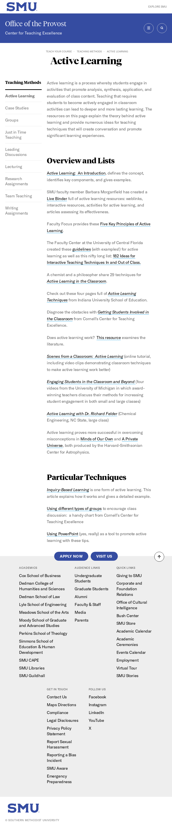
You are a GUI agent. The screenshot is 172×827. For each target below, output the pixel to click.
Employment (127, 660)
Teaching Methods (89, 51)
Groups (11, 120)
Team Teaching (18, 195)
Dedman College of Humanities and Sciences (41, 586)
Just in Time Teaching (15, 135)
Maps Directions (61, 704)
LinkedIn (96, 712)
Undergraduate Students (88, 578)
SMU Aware (57, 768)
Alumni (81, 596)
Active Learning (19, 95)
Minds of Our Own (96, 438)
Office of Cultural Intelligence (131, 605)
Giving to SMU (129, 575)
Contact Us (57, 696)
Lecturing (13, 166)
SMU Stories (127, 675)
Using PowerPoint (62, 533)
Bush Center (127, 615)
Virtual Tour (126, 668)
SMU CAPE (29, 660)
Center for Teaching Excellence (33, 33)
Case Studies (16, 108)
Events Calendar (131, 652)
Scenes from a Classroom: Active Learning (85, 356)
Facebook (97, 696)
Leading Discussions (16, 152)
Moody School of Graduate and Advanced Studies (42, 623)
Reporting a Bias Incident (61, 757)
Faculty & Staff (88, 604)
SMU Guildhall (32, 675)
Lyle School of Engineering (42, 604)
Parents (81, 620)
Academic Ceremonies (127, 641)
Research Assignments (16, 181)
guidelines (81, 249)
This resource (109, 337)
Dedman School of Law (39, 596)
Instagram (97, 704)
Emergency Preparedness (59, 779)
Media (80, 612)
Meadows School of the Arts (44, 612)
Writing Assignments (16, 210)
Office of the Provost (35, 23)
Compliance (57, 712)
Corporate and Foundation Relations (129, 589)
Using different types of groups (74, 508)
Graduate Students (91, 588)
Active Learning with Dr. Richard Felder (82, 413)
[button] (159, 557)
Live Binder (57, 198)
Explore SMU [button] (157, 6)
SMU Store (125, 623)
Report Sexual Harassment (59, 744)
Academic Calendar (134, 631)
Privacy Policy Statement (59, 731)
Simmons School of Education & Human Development (37, 647)
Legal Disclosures (62, 720)
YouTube (96, 720)
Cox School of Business (40, 575)
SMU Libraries (31, 668)
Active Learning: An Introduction (76, 173)
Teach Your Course (59, 51)
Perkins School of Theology (43, 633)
